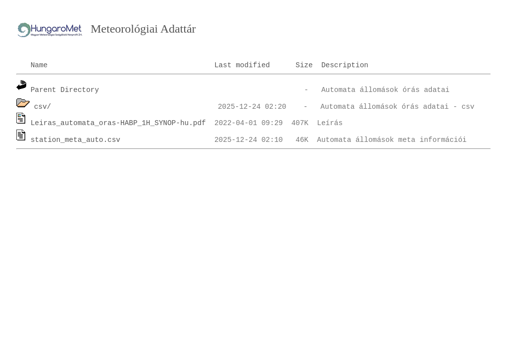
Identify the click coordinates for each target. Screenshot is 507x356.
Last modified (242, 65)
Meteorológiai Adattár (143, 28)
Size (304, 65)
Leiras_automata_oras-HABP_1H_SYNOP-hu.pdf (118, 123)
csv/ (42, 107)
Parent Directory (65, 90)
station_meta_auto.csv (75, 140)
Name (39, 65)
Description (344, 65)
